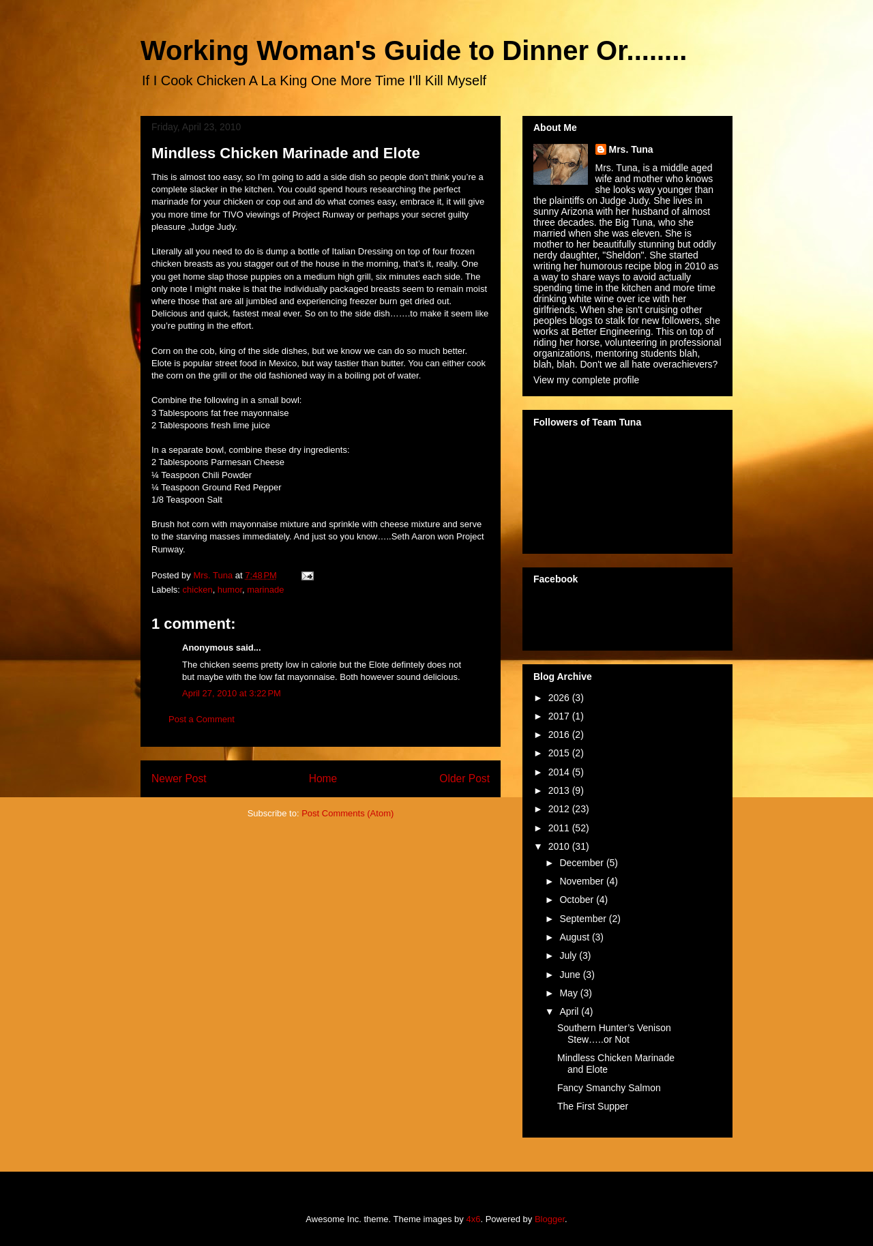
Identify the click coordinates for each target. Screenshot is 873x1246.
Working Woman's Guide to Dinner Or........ (413, 50)
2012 (560, 808)
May (569, 993)
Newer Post (179, 778)
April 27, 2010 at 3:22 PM (231, 693)
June (570, 974)
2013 (560, 790)
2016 (560, 734)
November (582, 881)
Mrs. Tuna (631, 149)
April (570, 1011)
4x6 (473, 1219)
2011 (560, 827)
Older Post (464, 778)
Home (323, 778)
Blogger (550, 1219)
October (577, 899)
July (569, 955)
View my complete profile (586, 379)
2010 (560, 846)
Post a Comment (201, 719)
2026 (560, 697)
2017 (560, 716)
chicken (198, 589)
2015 (560, 752)
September (583, 918)
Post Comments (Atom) (347, 813)
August (575, 937)
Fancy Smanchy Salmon (609, 1087)
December (582, 862)
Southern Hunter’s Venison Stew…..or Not (614, 1033)
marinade (265, 589)
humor (230, 589)
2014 (560, 772)
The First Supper (592, 1106)
